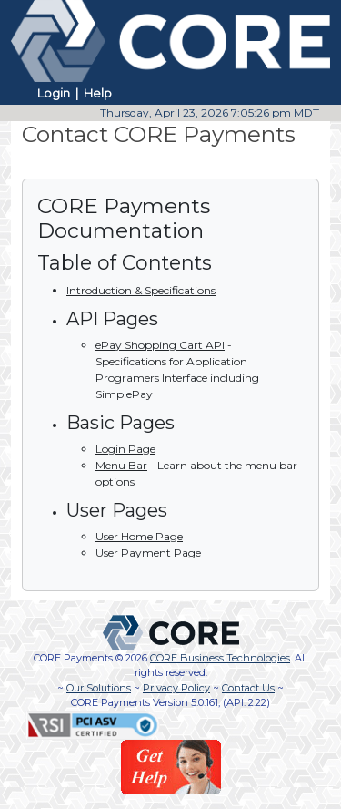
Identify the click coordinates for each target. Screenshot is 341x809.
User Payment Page (148, 552)
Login (53, 93)
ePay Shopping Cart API (160, 345)
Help (98, 93)
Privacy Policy (176, 687)
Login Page (125, 449)
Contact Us (248, 687)
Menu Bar (121, 465)
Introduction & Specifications (141, 290)
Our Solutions (98, 687)
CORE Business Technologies (220, 657)
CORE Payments (73, 657)
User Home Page (139, 536)
